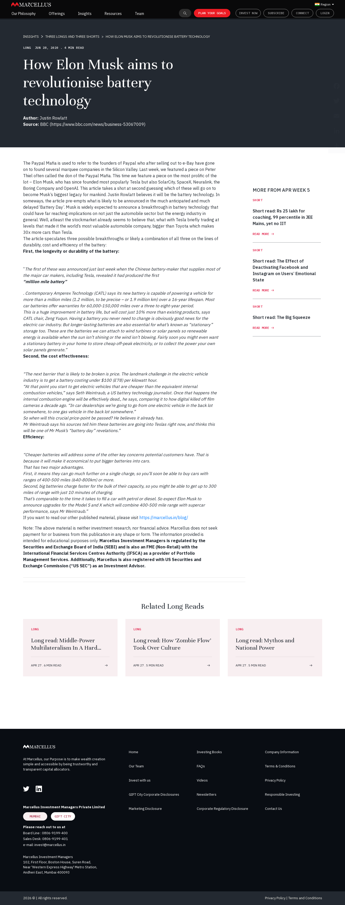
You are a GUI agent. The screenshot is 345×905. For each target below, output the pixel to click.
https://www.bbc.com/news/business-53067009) (98, 124)
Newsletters (206, 794)
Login (325, 13)
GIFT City (63, 816)
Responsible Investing (282, 794)
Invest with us (140, 780)
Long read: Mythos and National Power (265, 644)
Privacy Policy (275, 780)
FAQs (201, 766)
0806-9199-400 (55, 833)
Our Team (136, 766)
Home (133, 752)
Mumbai (35, 816)
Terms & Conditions (280, 766)
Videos (202, 780)
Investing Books (209, 752)
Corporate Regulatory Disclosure (222, 808)
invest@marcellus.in (50, 845)
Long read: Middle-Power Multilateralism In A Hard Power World (64, 648)
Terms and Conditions (305, 898)
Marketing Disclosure (145, 808)
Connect (302, 13)
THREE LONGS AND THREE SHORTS (72, 36)
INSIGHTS (31, 36)
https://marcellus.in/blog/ (163, 517)
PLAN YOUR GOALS (212, 13)
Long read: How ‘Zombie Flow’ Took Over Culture (172, 644)
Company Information (282, 752)
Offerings (57, 13)
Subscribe (276, 13)
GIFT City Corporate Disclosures (154, 794)
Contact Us (273, 808)
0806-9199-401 (55, 839)
